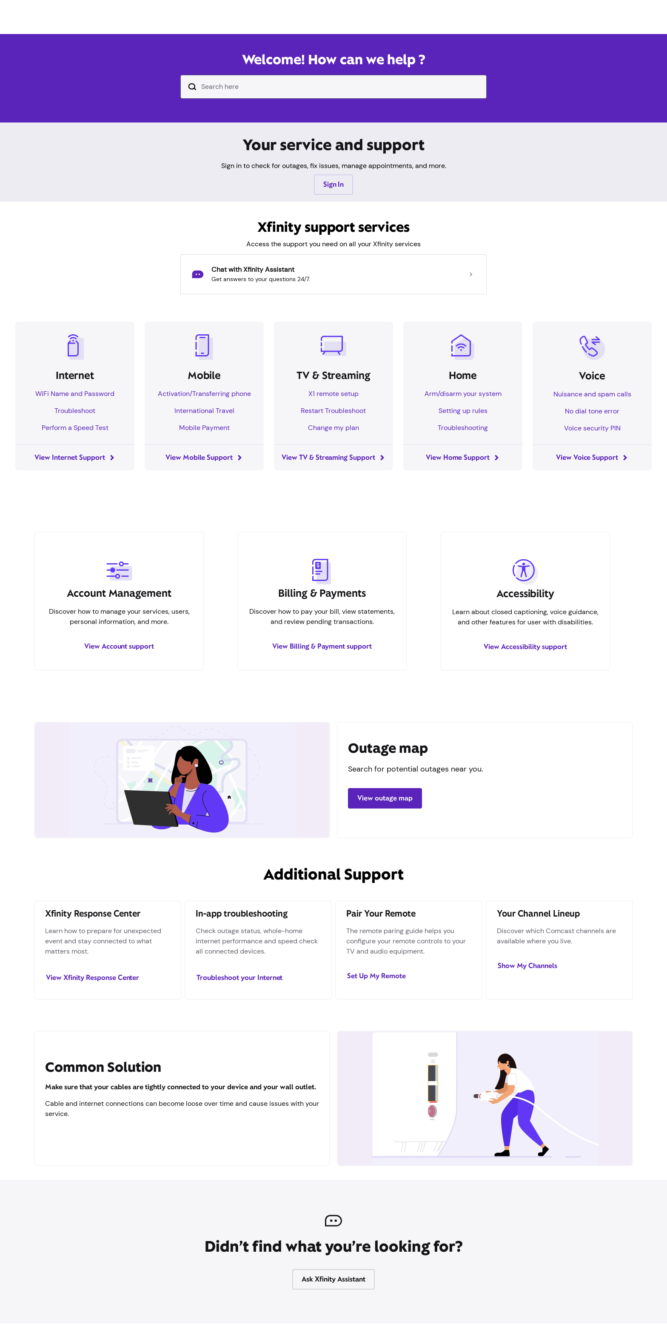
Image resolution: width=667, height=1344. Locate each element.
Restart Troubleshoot (333, 410)
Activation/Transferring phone (204, 393)
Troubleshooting (463, 427)
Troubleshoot (74, 410)
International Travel (204, 410)
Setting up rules (463, 410)
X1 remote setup (333, 393)
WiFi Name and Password (74, 393)
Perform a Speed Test (75, 427)
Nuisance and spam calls (592, 394)
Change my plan (333, 427)
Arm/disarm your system (463, 393)
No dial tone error (592, 411)
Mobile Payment (204, 427)
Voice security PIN (592, 428)
